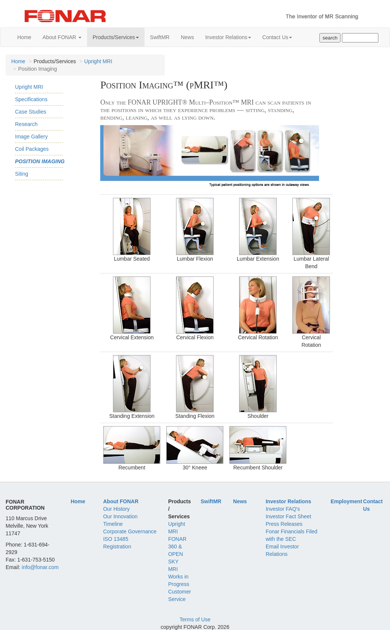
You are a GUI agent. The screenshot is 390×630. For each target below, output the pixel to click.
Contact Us (277, 37)
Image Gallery (31, 137)
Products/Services (116, 37)
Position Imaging (40, 161)
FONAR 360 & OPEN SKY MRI (177, 554)
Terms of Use (194, 619)
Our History (116, 509)
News (187, 37)
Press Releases (284, 524)
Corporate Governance (130, 531)
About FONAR (61, 37)
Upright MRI (98, 61)
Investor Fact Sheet (288, 516)
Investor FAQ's (283, 509)
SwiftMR (160, 37)
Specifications (31, 99)
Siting (21, 174)
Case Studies (30, 112)
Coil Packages (32, 149)
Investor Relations (228, 37)
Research (26, 124)
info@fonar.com (40, 567)
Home (24, 37)
